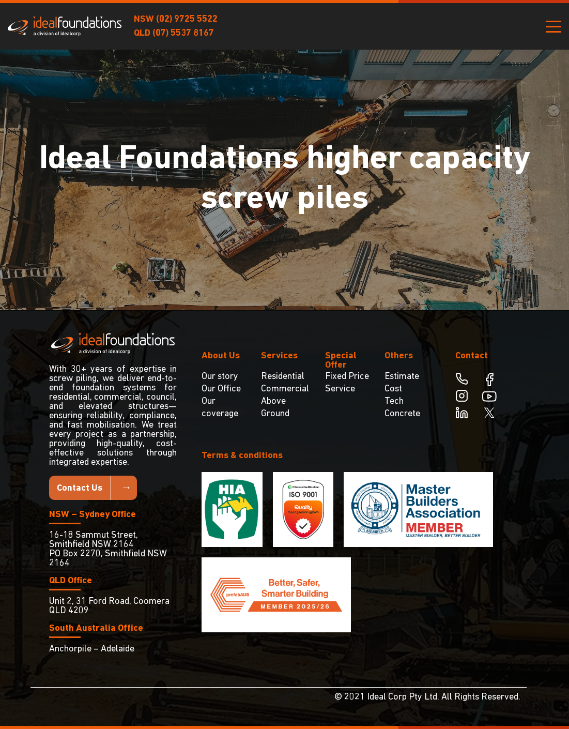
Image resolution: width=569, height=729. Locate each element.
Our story (220, 377)
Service (340, 389)
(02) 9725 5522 (187, 19)
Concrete (402, 414)
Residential (282, 377)
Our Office (221, 389)
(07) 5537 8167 (183, 33)
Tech (394, 401)
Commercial (285, 389)
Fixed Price (347, 377)
